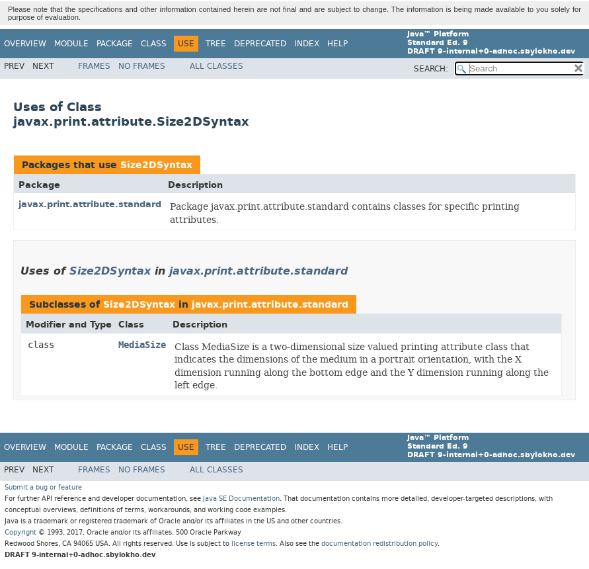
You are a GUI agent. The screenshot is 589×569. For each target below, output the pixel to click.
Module (71, 43)
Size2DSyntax (156, 165)
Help (337, 43)
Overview (25, 43)
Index (306, 43)
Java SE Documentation (241, 498)
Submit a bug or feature (43, 487)
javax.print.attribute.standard (90, 204)
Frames (94, 66)
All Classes (216, 66)
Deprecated (260, 43)
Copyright (20, 532)
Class (154, 43)
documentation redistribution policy (379, 543)
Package (115, 43)
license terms (253, 543)
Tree (216, 43)
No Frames (141, 66)
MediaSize (142, 345)
